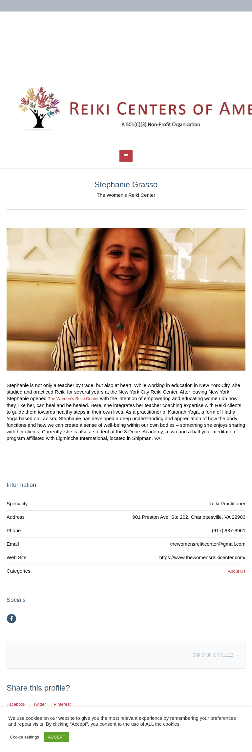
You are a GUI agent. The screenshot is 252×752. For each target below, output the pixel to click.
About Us (236, 571)
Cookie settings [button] (24, 737)
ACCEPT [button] (56, 737)
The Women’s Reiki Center (73, 398)
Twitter (39, 704)
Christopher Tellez (213, 655)
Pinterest (62, 704)
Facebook (16, 704)
